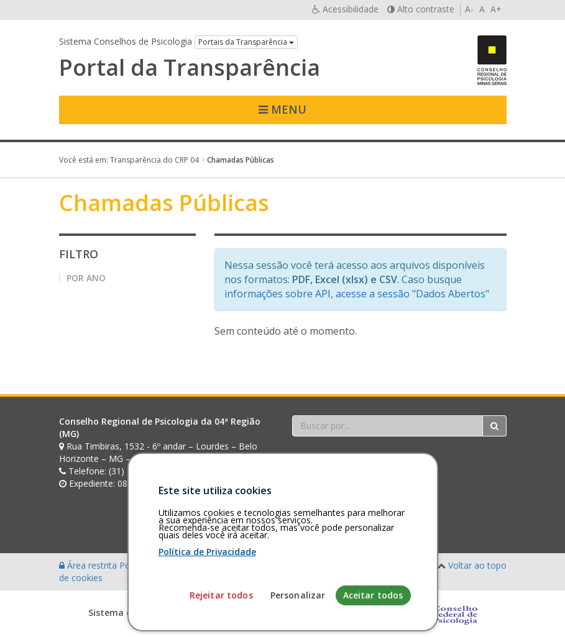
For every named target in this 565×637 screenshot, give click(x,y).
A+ (496, 9)
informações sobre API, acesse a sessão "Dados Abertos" (356, 293)
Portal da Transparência (189, 67)
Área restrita (89, 565)
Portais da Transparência (246, 42)
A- (469, 9)
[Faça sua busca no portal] (387, 425)
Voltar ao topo (477, 565)
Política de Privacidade (207, 611)
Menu (282, 109)
